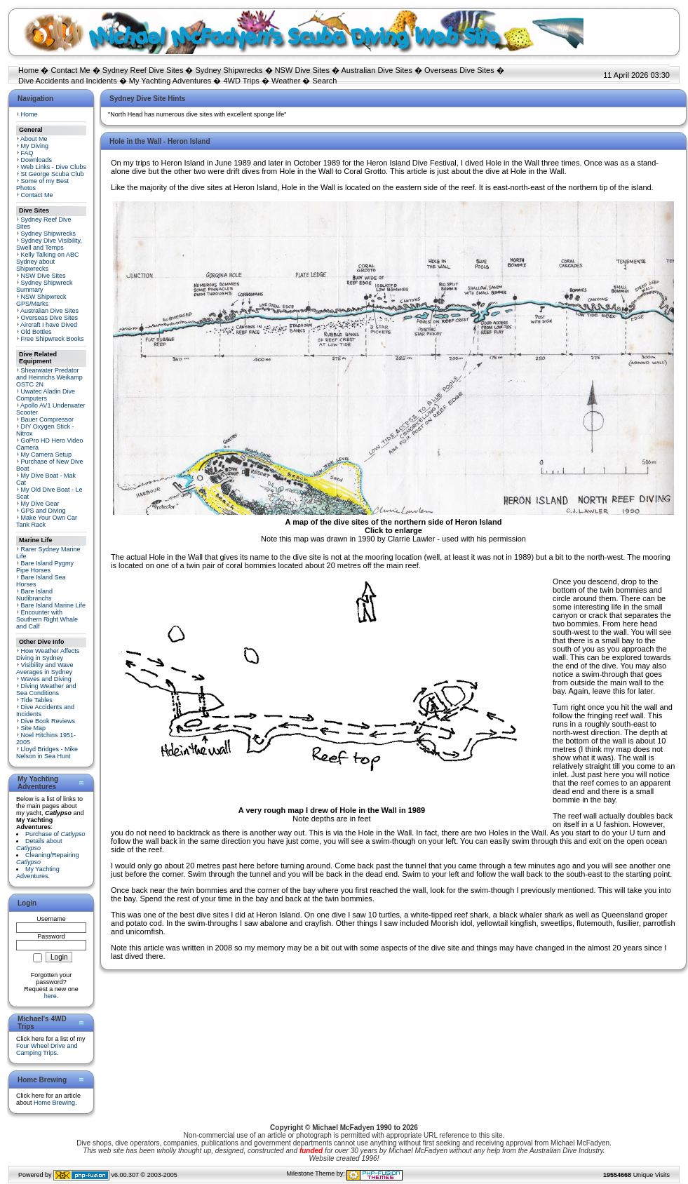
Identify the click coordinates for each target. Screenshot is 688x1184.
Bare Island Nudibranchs (34, 595)
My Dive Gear (40, 503)
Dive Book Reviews (48, 721)
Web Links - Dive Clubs (53, 166)
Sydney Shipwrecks (229, 70)
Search (324, 80)
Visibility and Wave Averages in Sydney (45, 668)
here (50, 996)
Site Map (33, 728)
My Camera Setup (46, 454)
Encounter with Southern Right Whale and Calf (47, 619)
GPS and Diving (43, 510)
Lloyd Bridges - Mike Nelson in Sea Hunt (47, 753)
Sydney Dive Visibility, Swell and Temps (49, 244)
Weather (285, 80)
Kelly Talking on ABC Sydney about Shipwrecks (47, 261)
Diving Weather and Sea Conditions (46, 689)
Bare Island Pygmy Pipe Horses (45, 567)
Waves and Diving (46, 678)
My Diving (35, 145)
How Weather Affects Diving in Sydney (47, 654)
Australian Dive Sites (376, 70)
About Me (34, 138)
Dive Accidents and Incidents (67, 80)
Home (28, 70)
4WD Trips (241, 80)
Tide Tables (36, 700)
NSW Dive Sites (302, 70)
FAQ (27, 152)
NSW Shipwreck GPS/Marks (41, 300)
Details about (39, 844)
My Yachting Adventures (170, 80)
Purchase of (55, 833)
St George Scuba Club (52, 173)
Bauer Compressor (47, 419)
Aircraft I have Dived (48, 324)
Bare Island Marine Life (53, 605)
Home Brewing (54, 1102)
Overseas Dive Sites (459, 70)
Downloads (37, 159)
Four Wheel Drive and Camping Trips (47, 1049)
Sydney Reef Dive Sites (143, 70)
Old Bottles (36, 331)
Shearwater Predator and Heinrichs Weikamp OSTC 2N (49, 377)
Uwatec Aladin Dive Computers (45, 395)
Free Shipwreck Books (52, 338)
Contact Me (70, 70)
